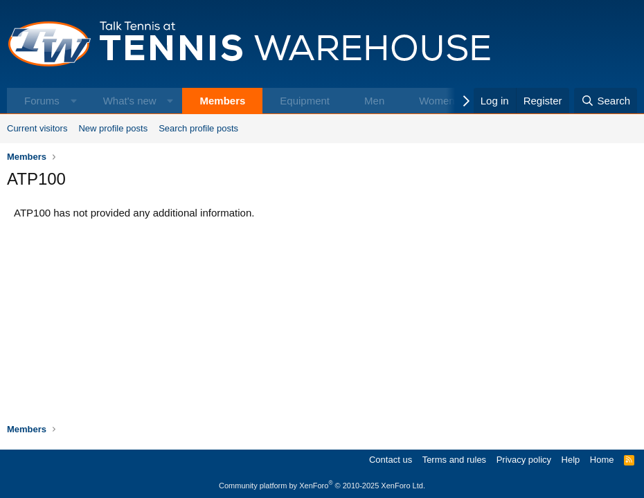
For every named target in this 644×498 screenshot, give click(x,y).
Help (571, 459)
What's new (129, 101)
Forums (42, 101)
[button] (74, 100)
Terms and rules (454, 459)
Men (374, 101)
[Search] (605, 100)
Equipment (305, 101)
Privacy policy (524, 459)
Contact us (390, 459)
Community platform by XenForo (322, 485)
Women (436, 101)
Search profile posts (198, 128)
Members (222, 101)
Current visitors (37, 128)
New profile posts (112, 128)
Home (602, 459)
